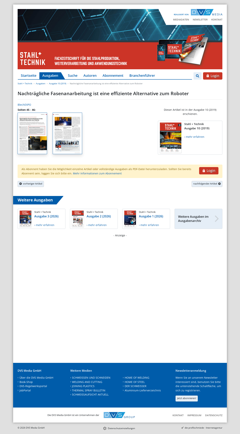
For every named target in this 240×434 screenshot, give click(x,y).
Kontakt (216, 19)
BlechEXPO (24, 104)
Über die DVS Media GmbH (36, 377)
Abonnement (113, 75)
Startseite (28, 75)
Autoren (90, 75)
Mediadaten (181, 19)
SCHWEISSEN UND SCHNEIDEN (91, 377)
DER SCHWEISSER (135, 386)
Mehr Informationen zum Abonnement (97, 173)
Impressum (194, 415)
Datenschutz (213, 415)
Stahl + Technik (25, 83)
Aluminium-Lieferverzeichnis (143, 390)
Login (212, 75)
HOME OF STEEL (135, 382)
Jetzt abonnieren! (186, 398)
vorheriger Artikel (30, 183)
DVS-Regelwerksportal (33, 386)
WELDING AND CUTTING (87, 382)
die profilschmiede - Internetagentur (203, 427)
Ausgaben (50, 75)
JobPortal (25, 390)
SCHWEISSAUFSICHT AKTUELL (90, 394)
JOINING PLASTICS (83, 386)
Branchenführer (142, 75)
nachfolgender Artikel (207, 183)
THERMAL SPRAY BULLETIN (88, 390)
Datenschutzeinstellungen (121, 428)
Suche (72, 75)
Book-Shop (26, 382)
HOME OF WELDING (137, 377)
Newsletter (200, 19)
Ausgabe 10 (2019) (57, 83)
